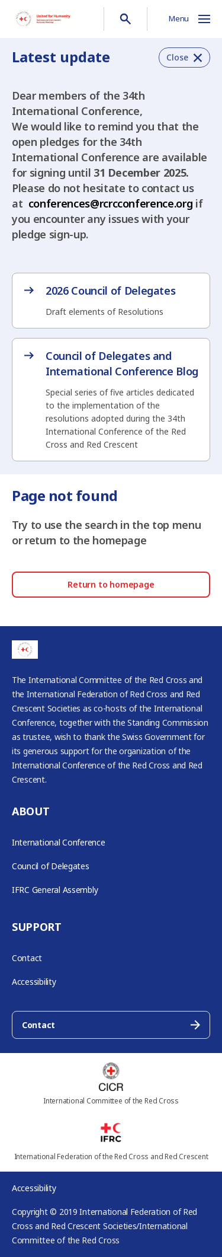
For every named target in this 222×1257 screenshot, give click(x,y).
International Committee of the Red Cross (111, 1101)
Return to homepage (110, 584)
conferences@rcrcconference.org (110, 203)
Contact (27, 958)
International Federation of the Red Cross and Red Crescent (111, 1156)
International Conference (58, 842)
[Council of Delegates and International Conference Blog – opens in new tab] (111, 400)
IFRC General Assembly (55, 889)
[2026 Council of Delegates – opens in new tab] (111, 300)
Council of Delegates (50, 866)
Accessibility (34, 981)
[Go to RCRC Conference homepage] (42, 19)
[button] (184, 57)
